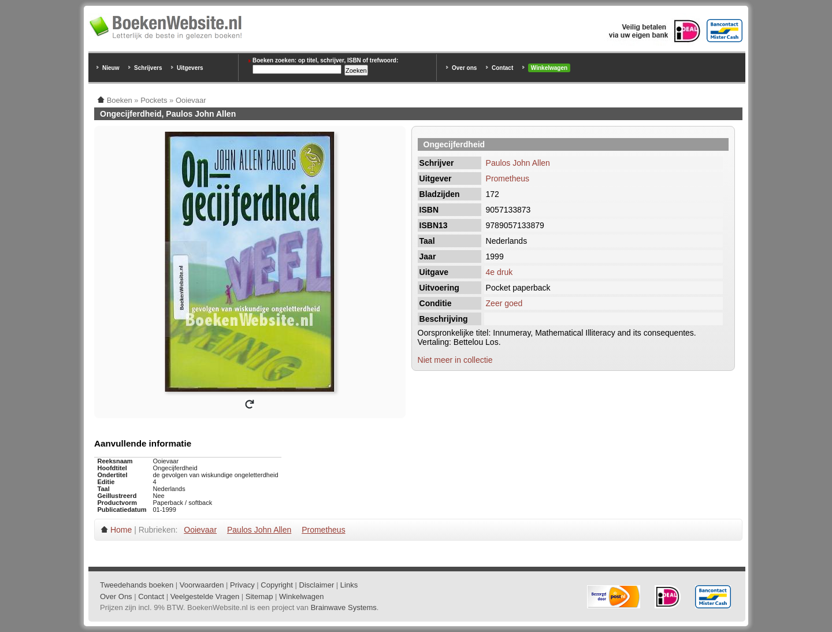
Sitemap (259, 596)
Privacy (242, 585)
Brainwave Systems (344, 607)
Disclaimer (317, 585)
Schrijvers (148, 68)
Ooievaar (200, 529)
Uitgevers (190, 68)
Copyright (277, 585)
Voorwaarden (202, 585)
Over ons (464, 68)
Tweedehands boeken (136, 585)
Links (349, 585)
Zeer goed (504, 303)
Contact (502, 68)
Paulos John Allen (518, 163)
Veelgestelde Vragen (205, 596)
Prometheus (507, 178)
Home (121, 529)
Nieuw (110, 68)
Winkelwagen (549, 68)
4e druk (499, 272)
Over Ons (116, 596)
